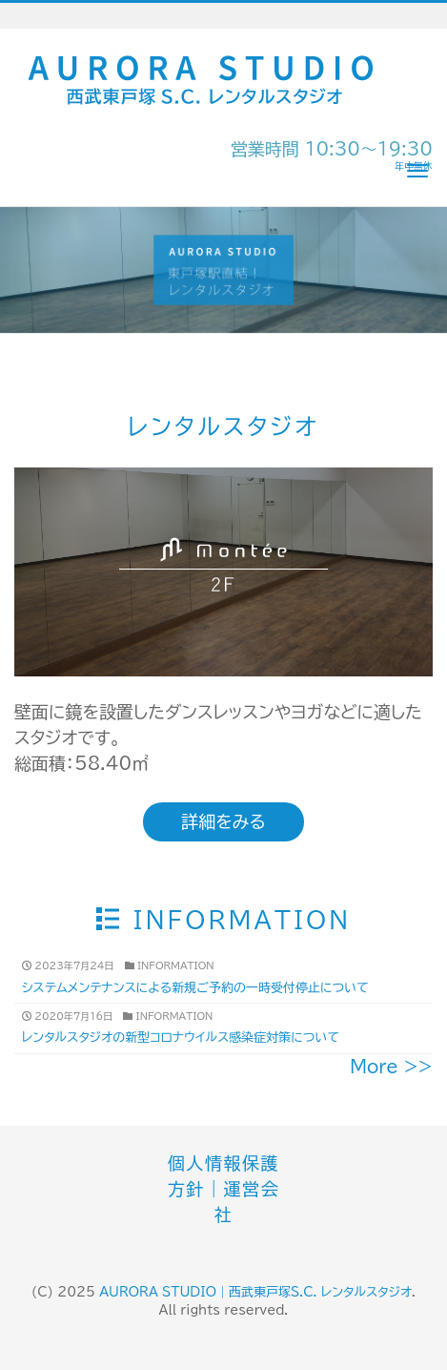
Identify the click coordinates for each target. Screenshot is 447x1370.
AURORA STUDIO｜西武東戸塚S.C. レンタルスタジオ (255, 1292)
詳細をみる (223, 821)
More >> (391, 1066)
